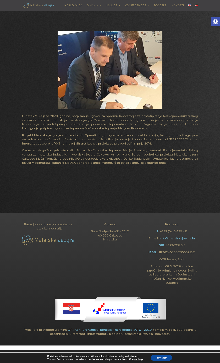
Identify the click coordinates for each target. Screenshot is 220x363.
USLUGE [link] (111, 5)
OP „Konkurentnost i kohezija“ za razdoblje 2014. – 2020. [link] (110, 329)
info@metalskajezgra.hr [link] (177, 238)
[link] (215, 21)
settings (138, 359)
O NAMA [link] (92, 5)
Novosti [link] (178, 5)
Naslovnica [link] (73, 5)
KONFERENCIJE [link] (135, 5)
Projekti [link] (160, 5)
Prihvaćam (161, 357)
